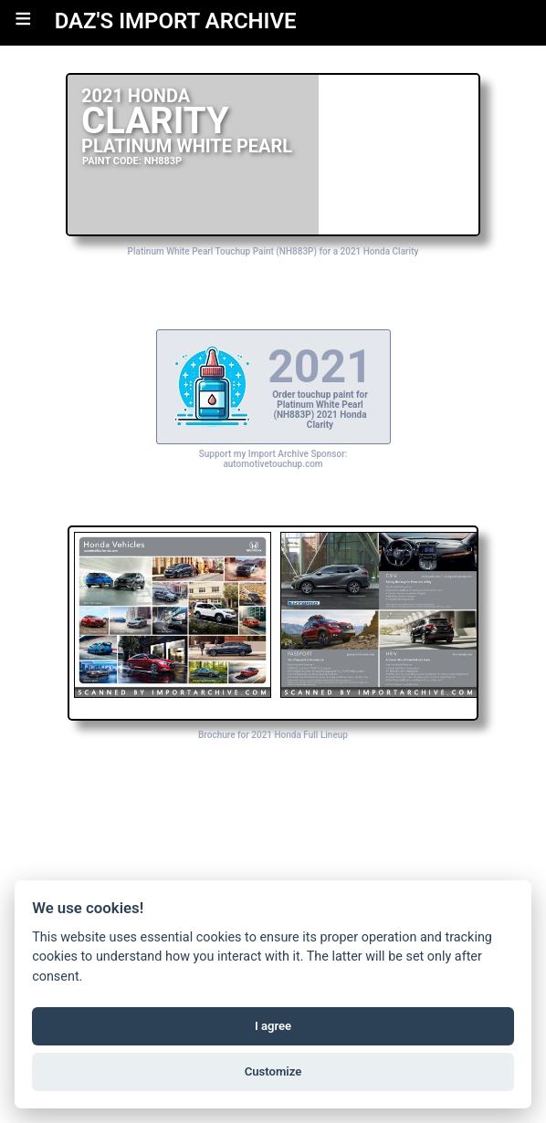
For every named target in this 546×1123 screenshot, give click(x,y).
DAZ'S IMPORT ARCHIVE (176, 21)
